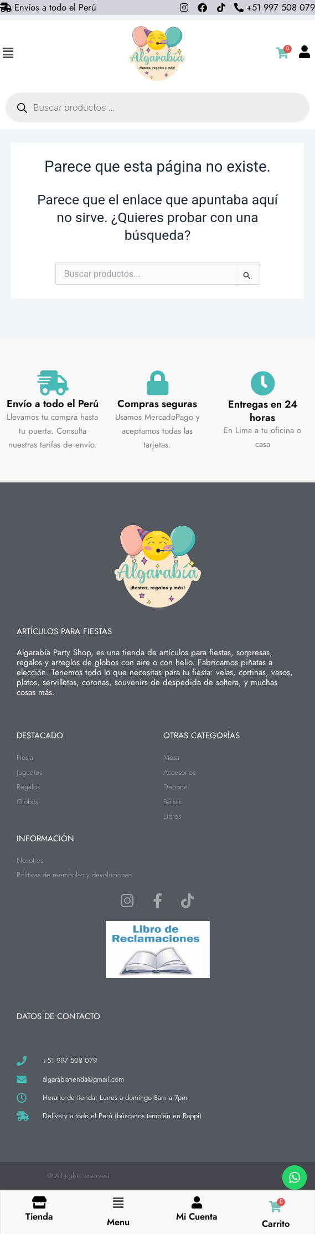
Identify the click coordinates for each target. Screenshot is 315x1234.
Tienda (39, 1216)
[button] (8, 53)
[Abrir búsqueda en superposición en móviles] (157, 107)
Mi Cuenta (197, 1216)
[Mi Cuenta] (197, 1203)
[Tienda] (39, 1203)
